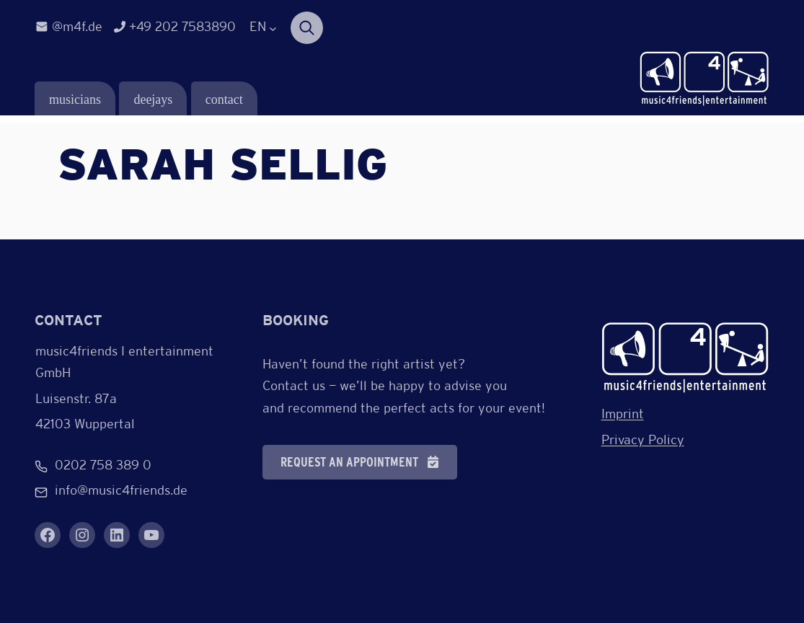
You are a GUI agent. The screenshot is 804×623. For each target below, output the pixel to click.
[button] (359, 462)
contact (224, 99)
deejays (152, 99)
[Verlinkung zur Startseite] (704, 79)
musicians (75, 99)
